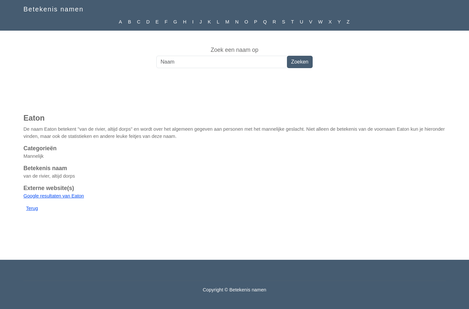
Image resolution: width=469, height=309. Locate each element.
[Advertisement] (234, 94)
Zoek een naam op (235, 50)
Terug (32, 208)
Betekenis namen (53, 9)
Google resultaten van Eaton (53, 196)
